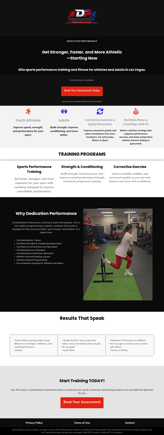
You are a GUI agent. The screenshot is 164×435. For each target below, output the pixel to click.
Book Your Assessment (82, 402)
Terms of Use (82, 422)
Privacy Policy (34, 422)
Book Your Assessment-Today (82, 90)
